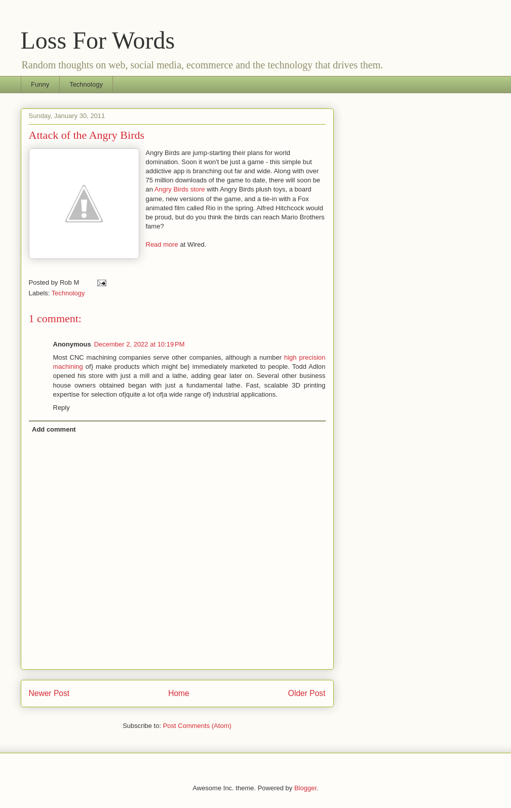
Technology (86, 84)
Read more (162, 244)
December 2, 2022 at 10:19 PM (139, 344)
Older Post (307, 693)
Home (178, 693)
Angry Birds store (179, 189)
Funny (40, 84)
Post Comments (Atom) (197, 725)
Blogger (305, 788)
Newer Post (49, 693)
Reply (61, 407)
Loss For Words (98, 40)
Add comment (54, 429)
